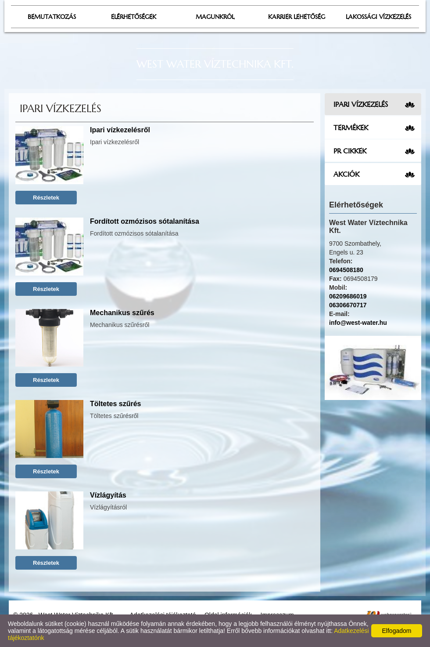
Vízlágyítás (108, 495)
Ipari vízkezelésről (120, 130)
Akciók (346, 174)
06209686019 (348, 296)
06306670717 (348, 305)
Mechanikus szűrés (122, 312)
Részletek (46, 197)
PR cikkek (349, 150)
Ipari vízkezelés (360, 104)
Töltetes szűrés (115, 403)
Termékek (350, 127)
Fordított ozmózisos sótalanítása (144, 221)
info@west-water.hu (358, 322)
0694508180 (346, 269)
